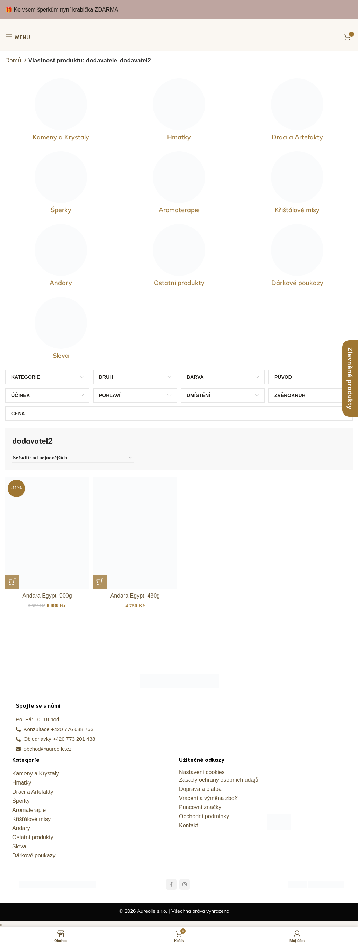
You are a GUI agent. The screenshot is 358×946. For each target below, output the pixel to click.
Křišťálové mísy (31, 816)
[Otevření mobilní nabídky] (18, 37)
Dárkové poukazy (34, 853)
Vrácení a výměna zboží (209, 795)
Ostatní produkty (32, 834)
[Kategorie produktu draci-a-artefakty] (297, 111)
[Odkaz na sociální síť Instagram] (184, 881)
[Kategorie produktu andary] (60, 257)
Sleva (19, 844)
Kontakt (188, 823)
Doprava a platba (200, 786)
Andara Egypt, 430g (134, 593)
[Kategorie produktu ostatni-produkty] (179, 257)
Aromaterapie (29, 807)
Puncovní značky (200, 804)
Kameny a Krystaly (35, 771)
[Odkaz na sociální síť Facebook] (171, 881)
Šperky (21, 798)
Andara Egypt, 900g (46, 593)
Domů (14, 60)
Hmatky (21, 780)
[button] (12, 579)
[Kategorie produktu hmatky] (179, 111)
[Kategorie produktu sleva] (60, 330)
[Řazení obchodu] (73, 458)
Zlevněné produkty (350, 378)
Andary (21, 825)
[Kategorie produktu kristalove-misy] (297, 184)
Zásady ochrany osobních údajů (218, 777)
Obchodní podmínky (204, 813)
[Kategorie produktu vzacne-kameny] (60, 111)
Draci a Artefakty (32, 789)
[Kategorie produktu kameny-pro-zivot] (179, 184)
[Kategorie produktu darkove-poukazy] (297, 257)
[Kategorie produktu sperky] (60, 184)
